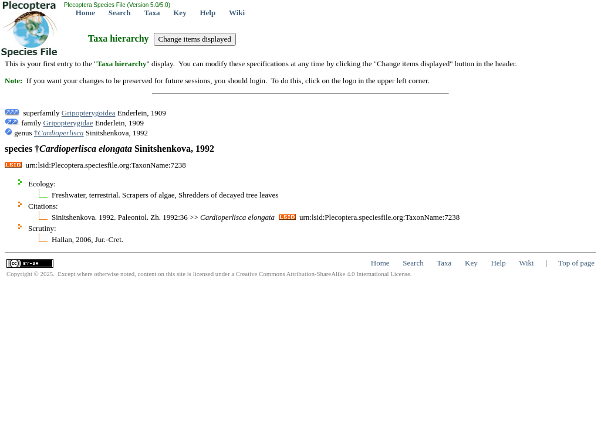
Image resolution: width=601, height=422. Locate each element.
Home (85, 12)
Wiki (237, 12)
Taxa (152, 12)
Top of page (576, 262)
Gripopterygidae (68, 122)
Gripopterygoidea (89, 112)
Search (120, 12)
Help (207, 12)
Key (179, 12)
